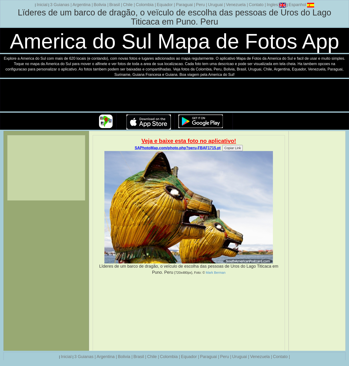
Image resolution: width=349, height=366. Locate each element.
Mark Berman (215, 272)
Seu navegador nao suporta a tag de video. (174, 95)
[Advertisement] (188, 313)
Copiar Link (232, 148)
